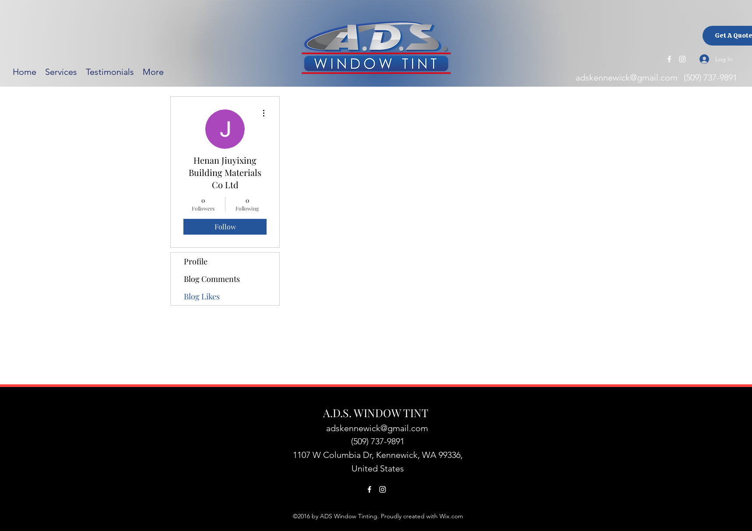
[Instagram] (682, 59)
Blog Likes (202, 296)
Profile (195, 261)
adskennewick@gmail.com (627, 77)
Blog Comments (212, 279)
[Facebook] (669, 59)
